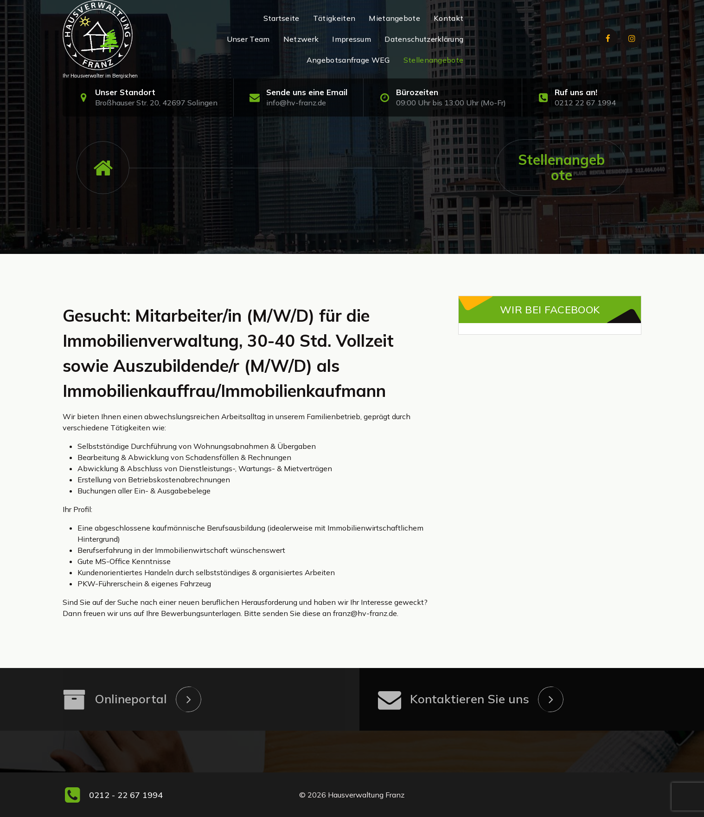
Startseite (281, 18)
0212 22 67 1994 (585, 102)
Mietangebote (394, 18)
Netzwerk (301, 39)
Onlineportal (131, 699)
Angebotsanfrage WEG (348, 60)
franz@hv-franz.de (365, 613)
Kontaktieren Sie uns (469, 699)
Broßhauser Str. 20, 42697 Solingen (156, 102)
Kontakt (448, 18)
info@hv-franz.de (296, 102)
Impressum (351, 39)
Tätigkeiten (334, 18)
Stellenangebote (433, 60)
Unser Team (248, 39)
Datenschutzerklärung (423, 39)
